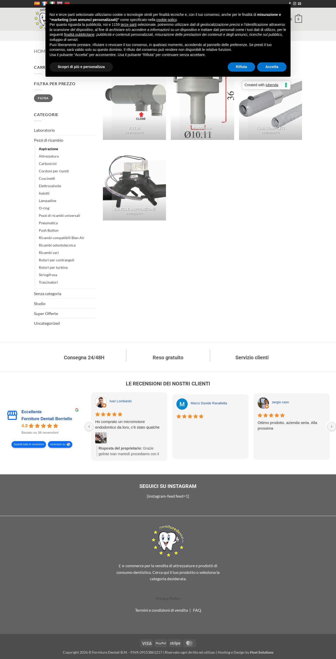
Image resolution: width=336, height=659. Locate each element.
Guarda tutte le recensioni (29, 444)
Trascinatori (48, 282)
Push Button (48, 230)
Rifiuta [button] (241, 67)
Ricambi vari (49, 252)
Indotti (44, 193)
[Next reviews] (331, 426)
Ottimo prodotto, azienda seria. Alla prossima (287, 425)
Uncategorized (47, 323)
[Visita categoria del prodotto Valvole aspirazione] (134, 182)
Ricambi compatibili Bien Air (62, 238)
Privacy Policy (168, 598)
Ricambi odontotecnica (57, 245)
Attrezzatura (49, 156)
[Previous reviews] (89, 426)
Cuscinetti (47, 178)
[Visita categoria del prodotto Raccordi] (202, 102)
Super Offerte (46, 313)
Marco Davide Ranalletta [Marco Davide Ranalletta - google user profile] (209, 403)
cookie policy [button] (167, 20)
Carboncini (48, 163)
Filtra (43, 98)
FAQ (197, 610)
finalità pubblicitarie (79, 34)
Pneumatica (48, 223)
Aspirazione (48, 149)
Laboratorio (44, 130)
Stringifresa (48, 275)
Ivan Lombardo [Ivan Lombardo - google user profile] (121, 401)
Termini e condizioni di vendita (161, 610)
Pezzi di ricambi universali (59, 215)
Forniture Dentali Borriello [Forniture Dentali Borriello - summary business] (46, 419)
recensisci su (57, 444)
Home (41, 51)
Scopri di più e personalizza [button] (81, 67)
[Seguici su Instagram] (294, 4)
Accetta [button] (271, 67)
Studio (39, 303)
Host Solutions (261, 652)
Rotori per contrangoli (56, 260)
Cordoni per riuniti (54, 171)
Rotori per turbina (53, 267)
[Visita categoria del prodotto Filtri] (134, 102)
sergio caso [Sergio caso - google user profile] (280, 402)
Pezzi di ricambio (48, 140)
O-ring (44, 208)
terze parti (129, 25)
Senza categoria (47, 293)
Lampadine (47, 200)
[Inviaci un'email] (299, 4)
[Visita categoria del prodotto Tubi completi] (270, 102)
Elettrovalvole (50, 186)
